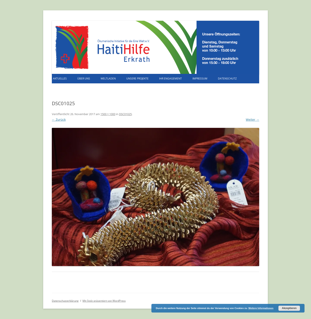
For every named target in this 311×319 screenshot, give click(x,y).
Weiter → (252, 119)
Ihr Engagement (170, 78)
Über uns (83, 78)
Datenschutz (227, 78)
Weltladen (108, 78)
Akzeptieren (289, 308)
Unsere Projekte (137, 78)
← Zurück (59, 119)
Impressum (199, 78)
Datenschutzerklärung (65, 301)
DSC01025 (125, 114)
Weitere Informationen (260, 308)
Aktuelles (60, 78)
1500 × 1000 (107, 114)
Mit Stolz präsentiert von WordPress (104, 301)
